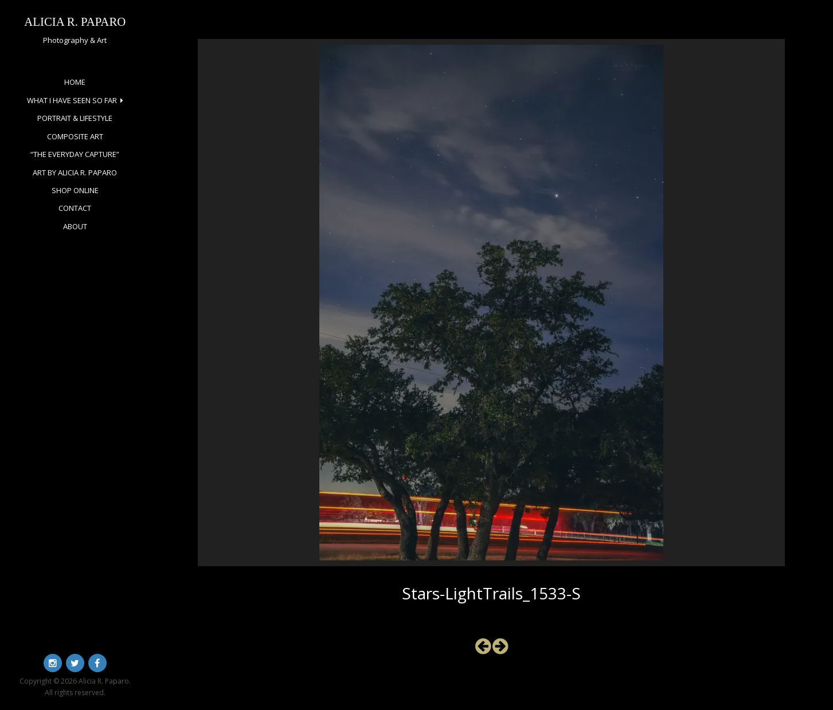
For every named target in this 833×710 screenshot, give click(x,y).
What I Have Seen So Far (72, 100)
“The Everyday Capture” (74, 154)
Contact (74, 208)
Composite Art (75, 136)
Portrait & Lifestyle (74, 118)
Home (74, 82)
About (75, 226)
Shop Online (75, 190)
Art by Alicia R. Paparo (75, 172)
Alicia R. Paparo (75, 21)
